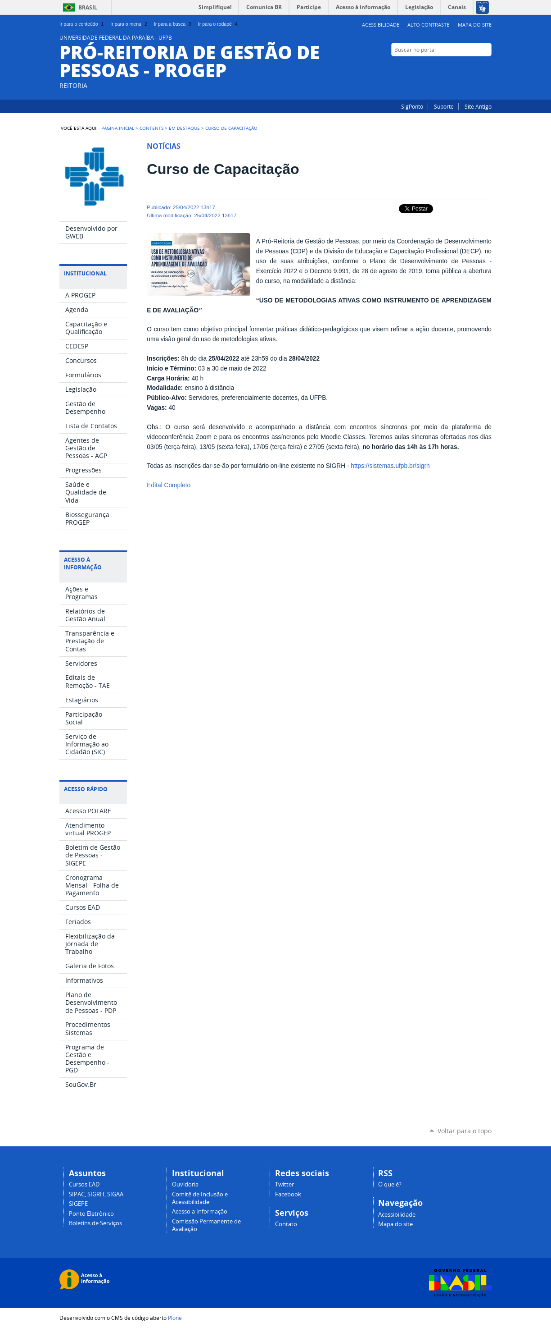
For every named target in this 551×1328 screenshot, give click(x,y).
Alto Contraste (428, 24)
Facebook (487, 67)
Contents (151, 128)
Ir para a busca (173, 24)
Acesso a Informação (199, 1211)
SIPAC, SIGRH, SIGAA (96, 1194)
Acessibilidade (380, 24)
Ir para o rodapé (218, 24)
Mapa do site (475, 24)
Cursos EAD (84, 1184)
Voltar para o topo (465, 1131)
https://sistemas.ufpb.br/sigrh (390, 466)
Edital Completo (168, 485)
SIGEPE (78, 1204)
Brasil (87, 7)
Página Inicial (117, 128)
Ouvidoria (185, 1184)
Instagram (475, 67)
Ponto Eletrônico (91, 1214)
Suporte (444, 106)
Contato (286, 1224)
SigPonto (412, 106)
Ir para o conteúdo (82, 24)
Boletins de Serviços (95, 1223)
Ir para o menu (129, 24)
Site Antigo (478, 106)
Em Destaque (184, 128)
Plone (175, 1317)
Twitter (284, 1184)
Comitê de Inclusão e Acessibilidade (200, 1198)
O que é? (390, 1184)
